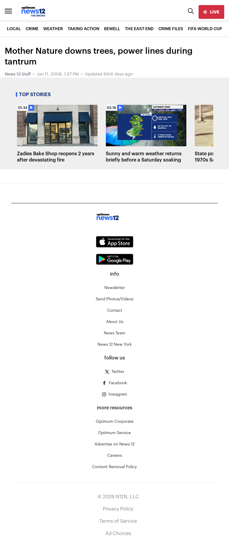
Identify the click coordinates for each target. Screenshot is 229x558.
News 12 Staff (18, 74)
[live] (211, 12)
